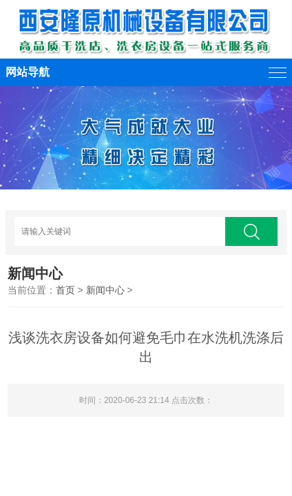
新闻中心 (105, 290)
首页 (65, 290)
